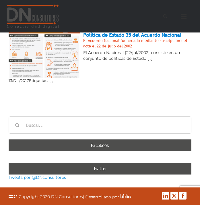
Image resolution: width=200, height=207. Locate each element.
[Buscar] (17, 125)
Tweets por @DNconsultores (37, 177)
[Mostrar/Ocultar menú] (185, 16)
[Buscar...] (100, 125)
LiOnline (81, 198)
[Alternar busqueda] (165, 16)
